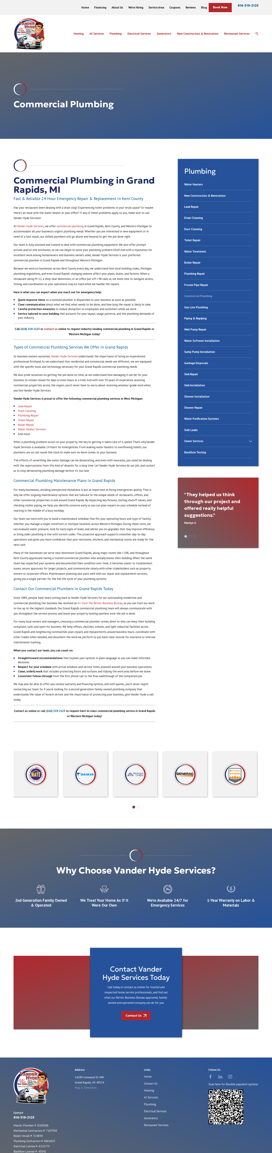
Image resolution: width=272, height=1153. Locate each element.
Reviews (191, 7)
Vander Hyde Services (30, 226)
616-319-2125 (248, 5)
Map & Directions (86, 1088)
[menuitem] (218, 186)
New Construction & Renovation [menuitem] (197, 34)
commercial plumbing (70, 226)
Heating (149, 1090)
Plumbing (150, 1104)
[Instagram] (230, 1077)
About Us (117, 7)
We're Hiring (135, 7)
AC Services (151, 1097)
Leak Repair (25, 406)
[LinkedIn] (220, 1077)
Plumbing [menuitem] (116, 34)
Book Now (220, 7)
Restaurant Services (156, 1125)
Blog (204, 7)
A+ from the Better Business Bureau (99, 603)
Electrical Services (155, 1111)
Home (85, 7)
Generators (151, 1118)
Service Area (156, 7)
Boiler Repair (26, 425)
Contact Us (151, 1083)
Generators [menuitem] (164, 34)
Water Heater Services (32, 429)
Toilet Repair (26, 420)
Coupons (174, 7)
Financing (100, 7)
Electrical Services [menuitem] (139, 34)
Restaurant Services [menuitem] (237, 34)
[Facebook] (210, 1077)
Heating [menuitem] (79, 34)
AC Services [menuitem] (97, 34)
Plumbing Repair (28, 415)
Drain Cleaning (27, 411)
